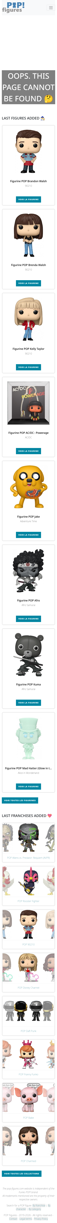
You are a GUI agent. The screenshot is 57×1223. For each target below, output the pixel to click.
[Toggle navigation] (51, 8)
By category (35, 1209)
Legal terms (25, 1218)
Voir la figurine (28, 199)
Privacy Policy (41, 1218)
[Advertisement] (28, 43)
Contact (13, 1218)
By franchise (39, 1205)
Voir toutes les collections (21, 1173)
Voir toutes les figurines (20, 800)
